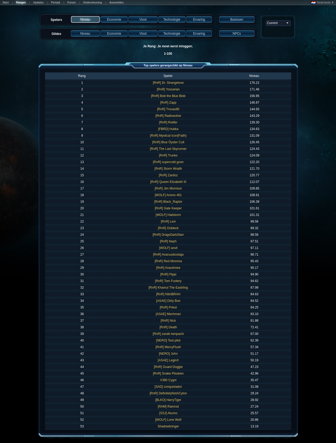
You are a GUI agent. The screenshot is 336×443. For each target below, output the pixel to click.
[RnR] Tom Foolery (168, 281)
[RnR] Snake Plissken (168, 373)
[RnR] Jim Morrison (168, 188)
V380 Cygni (168, 380)
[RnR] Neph (168, 241)
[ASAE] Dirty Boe (168, 301)
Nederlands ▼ (322, 2)
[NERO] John (168, 354)
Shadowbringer (168, 426)
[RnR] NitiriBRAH (168, 294)
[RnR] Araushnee (168, 268)
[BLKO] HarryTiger (168, 400)
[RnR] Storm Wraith (168, 168)
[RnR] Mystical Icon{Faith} (168, 135)
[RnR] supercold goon (168, 162)
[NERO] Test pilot (168, 340)
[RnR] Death (168, 327)
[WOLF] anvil (168, 248)
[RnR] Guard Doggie (168, 367)
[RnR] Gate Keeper (168, 208)
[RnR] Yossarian (168, 89)
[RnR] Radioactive (168, 116)
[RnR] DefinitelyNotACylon (168, 393)
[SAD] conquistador (168, 387)
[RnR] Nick (168, 320)
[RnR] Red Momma (168, 261)
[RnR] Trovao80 (168, 109)
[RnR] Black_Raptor (168, 202)
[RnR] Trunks (168, 155)
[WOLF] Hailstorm (168, 215)
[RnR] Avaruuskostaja (168, 254)
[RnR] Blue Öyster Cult (168, 142)
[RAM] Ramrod (168, 406)
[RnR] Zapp (168, 102)
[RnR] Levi (168, 221)
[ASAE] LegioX (168, 360)
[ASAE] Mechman (168, 314)
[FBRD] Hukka (168, 129)
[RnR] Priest (168, 307)
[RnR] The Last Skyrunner (168, 149)
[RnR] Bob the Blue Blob (168, 96)
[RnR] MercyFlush (168, 347)
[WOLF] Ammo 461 (168, 195)
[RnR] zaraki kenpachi (168, 334)
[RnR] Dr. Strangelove (168, 83)
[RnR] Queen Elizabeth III (168, 182)
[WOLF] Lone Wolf (168, 420)
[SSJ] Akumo (168, 413)
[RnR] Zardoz (168, 175)
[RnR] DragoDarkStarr (168, 235)
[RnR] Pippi (168, 274)
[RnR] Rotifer (168, 122)
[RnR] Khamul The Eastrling (168, 287)
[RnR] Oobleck (168, 228)
